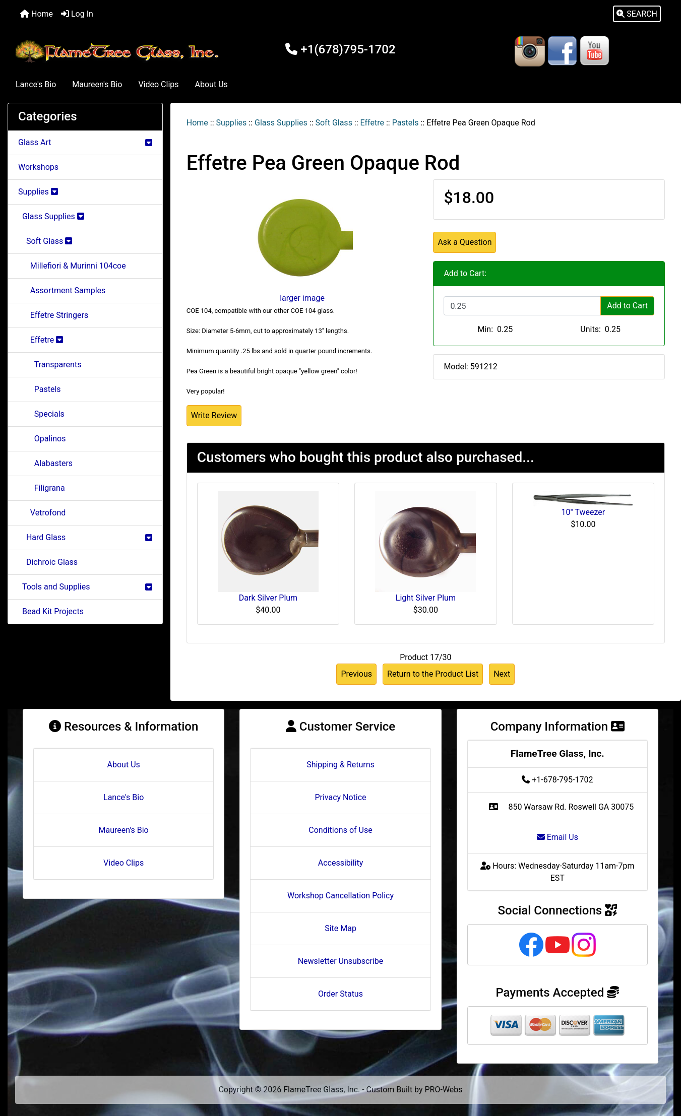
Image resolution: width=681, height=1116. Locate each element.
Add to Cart (627, 305)
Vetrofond (42, 512)
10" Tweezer (583, 512)
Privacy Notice (340, 797)
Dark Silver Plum (268, 598)
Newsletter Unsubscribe (341, 961)
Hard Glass (85, 537)
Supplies (231, 122)
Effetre (372, 122)
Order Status (340, 994)
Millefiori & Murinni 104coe (72, 266)
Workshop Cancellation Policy (340, 895)
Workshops (38, 167)
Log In (77, 14)
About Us (211, 84)
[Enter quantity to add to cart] (522, 305)
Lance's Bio (36, 84)
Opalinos (42, 438)
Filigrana (41, 488)
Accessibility (340, 863)
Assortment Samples (61, 290)
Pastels (405, 122)
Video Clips (158, 84)
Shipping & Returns (340, 764)
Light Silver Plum (426, 598)
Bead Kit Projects (51, 611)
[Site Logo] (119, 51)
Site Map (340, 928)
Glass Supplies (281, 122)
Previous (356, 674)
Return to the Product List (432, 674)
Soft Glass (333, 122)
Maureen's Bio (97, 84)
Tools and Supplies (85, 587)
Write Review (214, 415)
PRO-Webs (444, 1089)
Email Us (557, 837)
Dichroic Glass (48, 562)
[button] (637, 14)
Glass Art (85, 142)
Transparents (49, 364)
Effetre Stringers (53, 315)
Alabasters (45, 463)
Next (501, 674)
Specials (41, 414)
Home (36, 14)
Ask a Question (464, 242)
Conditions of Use (340, 830)
